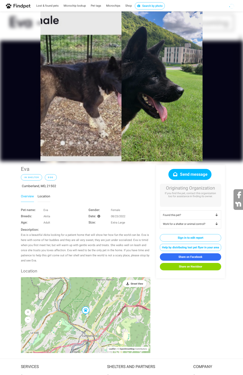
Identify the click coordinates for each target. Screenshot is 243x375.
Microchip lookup (75, 5)
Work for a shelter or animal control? (191, 223)
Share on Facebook (190, 257)
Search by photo (150, 6)
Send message (189, 174)
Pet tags (96, 5)
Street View (137, 283)
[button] (83, 306)
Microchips (113, 5)
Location (44, 196)
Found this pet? (191, 215)
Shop (128, 5)
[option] (81, 86)
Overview (27, 196)
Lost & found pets (47, 5)
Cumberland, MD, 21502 (39, 186)
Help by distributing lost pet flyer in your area (190, 247)
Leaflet (112, 349)
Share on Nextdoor (190, 266)
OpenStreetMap (127, 349)
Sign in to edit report (190, 237)
